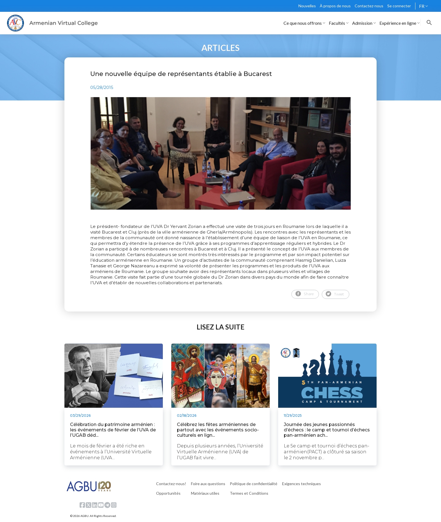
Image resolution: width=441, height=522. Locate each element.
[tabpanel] (220, 153)
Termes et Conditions (249, 493)
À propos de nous (335, 5)
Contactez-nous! (171, 483)
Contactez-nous (369, 5)
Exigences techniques (301, 483)
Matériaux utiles (205, 493)
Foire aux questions (208, 483)
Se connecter (399, 5)
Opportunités (168, 493)
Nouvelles (307, 5)
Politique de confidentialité (253, 483)
